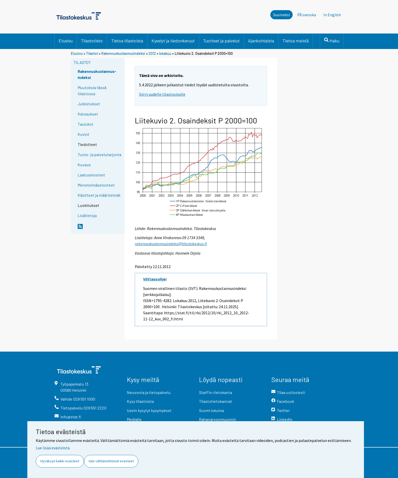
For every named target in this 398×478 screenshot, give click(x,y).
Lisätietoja (87, 215)
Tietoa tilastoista (127, 40)
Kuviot (83, 134)
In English (332, 14)
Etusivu (66, 40)
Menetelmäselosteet (96, 185)
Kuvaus (84, 164)
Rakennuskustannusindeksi (123, 53)
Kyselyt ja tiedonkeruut (173, 40)
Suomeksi (281, 14)
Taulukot (85, 124)
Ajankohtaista (261, 40)
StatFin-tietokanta (215, 392)
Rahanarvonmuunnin (217, 419)
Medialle (134, 419)
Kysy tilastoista (140, 401)
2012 (152, 53)
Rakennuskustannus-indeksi (97, 74)
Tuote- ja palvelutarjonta (99, 154)
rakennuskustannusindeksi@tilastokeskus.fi (171, 243)
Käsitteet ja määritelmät (99, 195)
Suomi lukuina (211, 410)
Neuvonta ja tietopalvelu (149, 392)
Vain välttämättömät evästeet (111, 461)
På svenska (306, 14)
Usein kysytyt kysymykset (149, 410)
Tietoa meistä (296, 40)
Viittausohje (154, 279)
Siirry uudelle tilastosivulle (162, 94)
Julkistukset (89, 103)
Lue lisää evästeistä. (53, 447)
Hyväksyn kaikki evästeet (59, 461)
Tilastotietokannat (215, 401)
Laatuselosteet (91, 174)
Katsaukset (88, 113)
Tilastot (92, 53)
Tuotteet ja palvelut (221, 40)
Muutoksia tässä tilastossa (92, 90)
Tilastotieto (92, 40)
